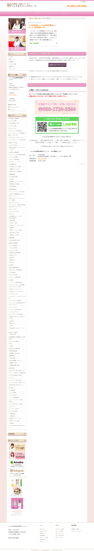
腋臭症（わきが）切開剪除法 (16, 171)
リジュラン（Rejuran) (14, 408)
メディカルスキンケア (14, 311)
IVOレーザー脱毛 (13, 145)
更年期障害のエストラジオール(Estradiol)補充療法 (16, 217)
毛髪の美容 (11, 237)
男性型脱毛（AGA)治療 (14, 183)
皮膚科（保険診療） (13, 243)
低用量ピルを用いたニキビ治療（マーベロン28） (17, 317)
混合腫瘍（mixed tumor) (15, 353)
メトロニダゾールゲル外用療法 (16, 314)
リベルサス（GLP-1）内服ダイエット (17, 382)
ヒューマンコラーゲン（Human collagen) (16, 400)
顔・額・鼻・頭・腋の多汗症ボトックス (17, 426)
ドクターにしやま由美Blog (15, 130)
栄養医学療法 (12, 220)
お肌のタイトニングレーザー (16, 288)
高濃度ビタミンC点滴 (14, 234)
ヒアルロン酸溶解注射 (14, 397)
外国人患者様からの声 (14, 123)
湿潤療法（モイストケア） (15, 168)
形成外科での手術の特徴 (15, 348)
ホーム (13, 13)
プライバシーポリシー (15, 107)
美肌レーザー (12, 323)
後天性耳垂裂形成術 (14, 267)
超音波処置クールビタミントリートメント (17, 329)
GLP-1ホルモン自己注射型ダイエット (17, 370)
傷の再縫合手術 (13, 164)
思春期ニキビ (12, 259)
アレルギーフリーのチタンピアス (16, 137)
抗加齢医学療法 (12, 189)
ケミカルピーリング (14, 293)
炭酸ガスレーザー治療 (14, 420)
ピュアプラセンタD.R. (14, 211)
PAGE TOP (82, 163)
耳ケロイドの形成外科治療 (15, 277)
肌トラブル (12, 262)
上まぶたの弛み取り (14, 411)
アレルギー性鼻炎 (13, 247)
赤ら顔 (11, 325)
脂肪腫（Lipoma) (13, 362)
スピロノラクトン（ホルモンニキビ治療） (17, 297)
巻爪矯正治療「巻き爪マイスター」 (17, 384)
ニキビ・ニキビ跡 (13, 250)
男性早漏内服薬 (13, 186)
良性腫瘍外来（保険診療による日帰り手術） (16, 337)
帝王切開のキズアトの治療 (15, 166)
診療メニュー (26, 13)
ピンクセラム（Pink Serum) (15, 380)
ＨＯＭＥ (11, 56)
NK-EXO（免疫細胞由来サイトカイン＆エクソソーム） (17, 194)
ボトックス (12, 406)
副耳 (11, 343)
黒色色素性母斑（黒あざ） (15, 365)
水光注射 (11, 320)
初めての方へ (43, 531)
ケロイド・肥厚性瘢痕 (14, 159)
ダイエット (12, 377)
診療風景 (39, 13)
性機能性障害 (12, 174)
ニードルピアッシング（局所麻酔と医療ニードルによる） (16, 134)
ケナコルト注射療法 (14, 156)
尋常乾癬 (11, 257)
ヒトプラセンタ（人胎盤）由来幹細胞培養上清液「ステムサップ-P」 (17, 205)
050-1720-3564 (42, 158)
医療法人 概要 (13, 104)
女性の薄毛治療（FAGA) (15, 240)
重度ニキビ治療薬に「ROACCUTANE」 (13, 333)
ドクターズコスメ (13, 307)
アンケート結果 (53, 13)
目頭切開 (11, 423)
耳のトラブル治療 (13, 274)
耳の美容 (11, 265)
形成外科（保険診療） (14, 152)
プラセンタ (12, 213)
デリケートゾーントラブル (15, 161)
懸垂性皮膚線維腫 (13, 350)
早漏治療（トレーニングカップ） (16, 181)
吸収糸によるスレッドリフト (16, 418)
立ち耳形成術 (12, 272)
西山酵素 (11, 227)
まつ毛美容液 (12, 390)
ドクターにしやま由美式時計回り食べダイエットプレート (17, 303)
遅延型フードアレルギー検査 (16, 230)
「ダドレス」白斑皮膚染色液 (16, 282)
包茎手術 (11, 179)
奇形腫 (11, 345)
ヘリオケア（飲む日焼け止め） (16, 309)
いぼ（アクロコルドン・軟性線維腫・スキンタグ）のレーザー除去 (17, 285)
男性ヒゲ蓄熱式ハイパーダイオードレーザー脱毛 (17, 148)
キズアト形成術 (13, 392)
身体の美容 (11, 368)
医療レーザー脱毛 (13, 142)
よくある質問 (59, 531)
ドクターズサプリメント (15, 202)
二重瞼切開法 (12, 413)
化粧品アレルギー (13, 254)
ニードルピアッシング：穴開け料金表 (17, 139)
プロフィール (80, 13)
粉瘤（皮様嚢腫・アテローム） (16, 360)
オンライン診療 (12, 126)
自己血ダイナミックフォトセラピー (17, 225)
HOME (31, 18)
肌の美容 (11, 280)
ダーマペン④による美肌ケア (16, 300)
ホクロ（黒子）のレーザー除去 (16, 403)
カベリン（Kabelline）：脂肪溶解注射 (17, 372)
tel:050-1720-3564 (76, 6)
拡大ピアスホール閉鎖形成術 (16, 269)
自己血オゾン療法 (13, 222)
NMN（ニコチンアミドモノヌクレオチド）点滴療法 (17, 199)
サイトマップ (13, 109)
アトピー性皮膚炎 (13, 245)
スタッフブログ (12, 128)
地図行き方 (67, 13)
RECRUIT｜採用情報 (14, 118)
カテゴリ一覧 (59, 537)
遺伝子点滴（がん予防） (15, 232)
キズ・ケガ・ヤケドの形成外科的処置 (17, 154)
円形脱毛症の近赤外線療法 (15, 252)
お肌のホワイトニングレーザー (16, 291)
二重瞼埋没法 (12, 415)
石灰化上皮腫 (12, 357)
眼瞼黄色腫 (12, 355)
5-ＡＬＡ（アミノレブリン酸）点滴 (17, 191)
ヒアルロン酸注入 (13, 394)
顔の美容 (38, 18)
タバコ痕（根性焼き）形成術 (16, 375)
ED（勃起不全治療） (14, 176)
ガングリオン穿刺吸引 (14, 341)
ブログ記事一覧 (60, 535)
